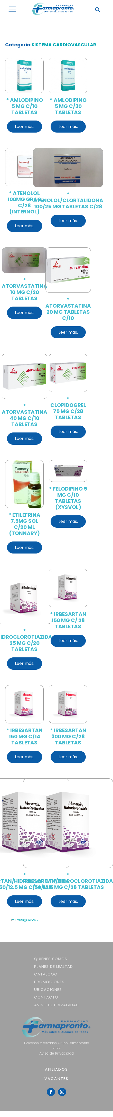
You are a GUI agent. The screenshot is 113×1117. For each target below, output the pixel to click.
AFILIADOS (56, 1069)
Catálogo (46, 974)
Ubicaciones (48, 989)
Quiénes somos (50, 958)
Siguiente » (29, 920)
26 (19, 920)
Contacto (46, 997)
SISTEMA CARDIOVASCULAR (64, 44)
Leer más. (24, 126)
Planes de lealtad (53, 966)
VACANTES (56, 1078)
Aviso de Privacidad (56, 1004)
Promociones (49, 981)
